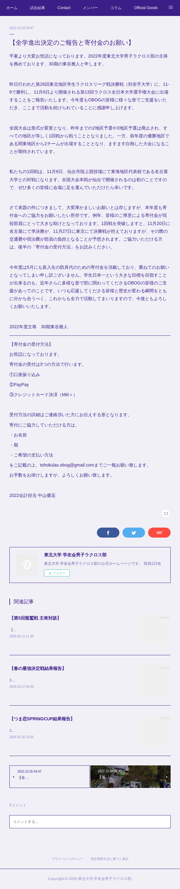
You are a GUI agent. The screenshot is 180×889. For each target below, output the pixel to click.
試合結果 (37, 8)
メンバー (90, 8)
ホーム (12, 8)
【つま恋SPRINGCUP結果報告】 (42, 719)
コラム (116, 8)
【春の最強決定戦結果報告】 (37, 668)
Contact (64, 8)
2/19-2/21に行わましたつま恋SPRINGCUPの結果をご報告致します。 (67, 731)
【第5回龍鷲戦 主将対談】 (35, 618)
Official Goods (146, 8)
